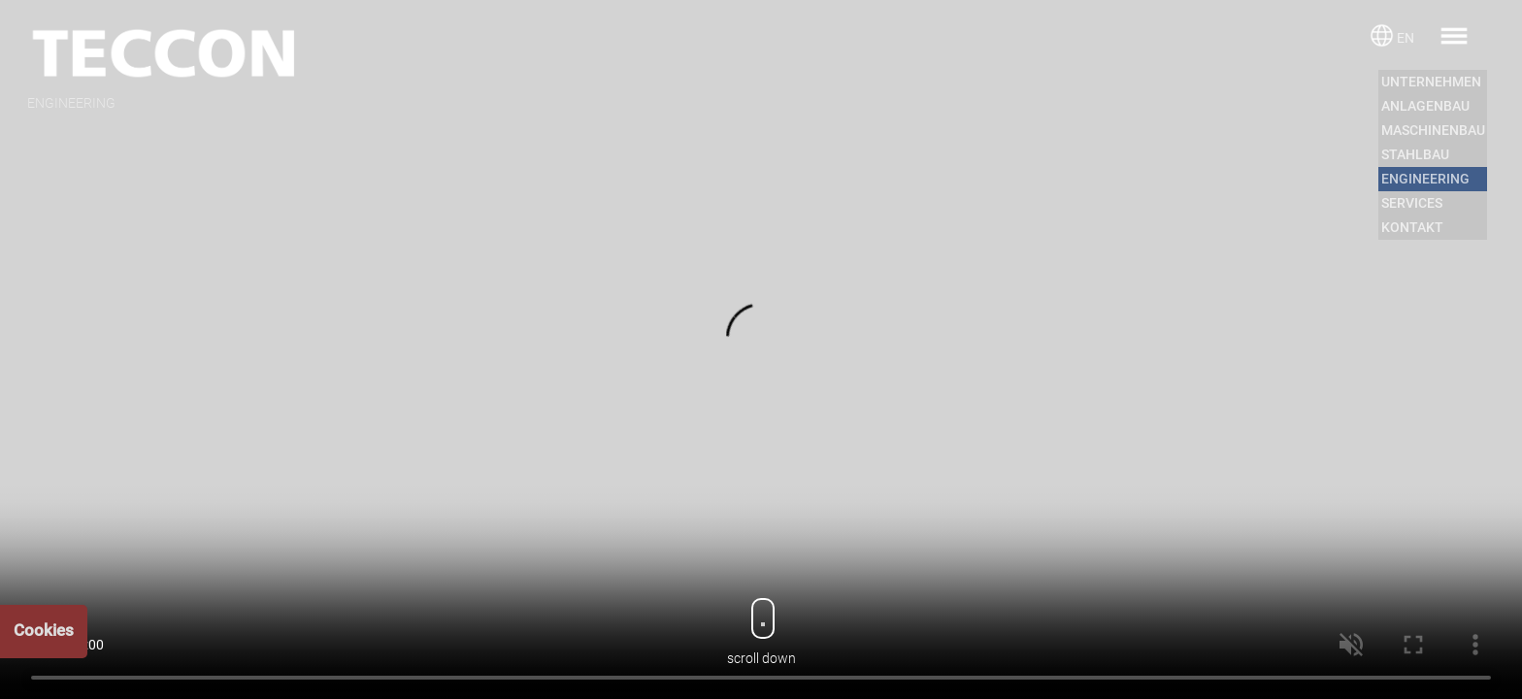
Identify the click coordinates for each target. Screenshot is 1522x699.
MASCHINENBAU (1433, 130)
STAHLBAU (1415, 154)
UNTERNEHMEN (1431, 81)
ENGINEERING (1425, 178)
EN (1405, 38)
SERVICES (1411, 203)
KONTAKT (1412, 227)
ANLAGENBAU (1425, 106)
